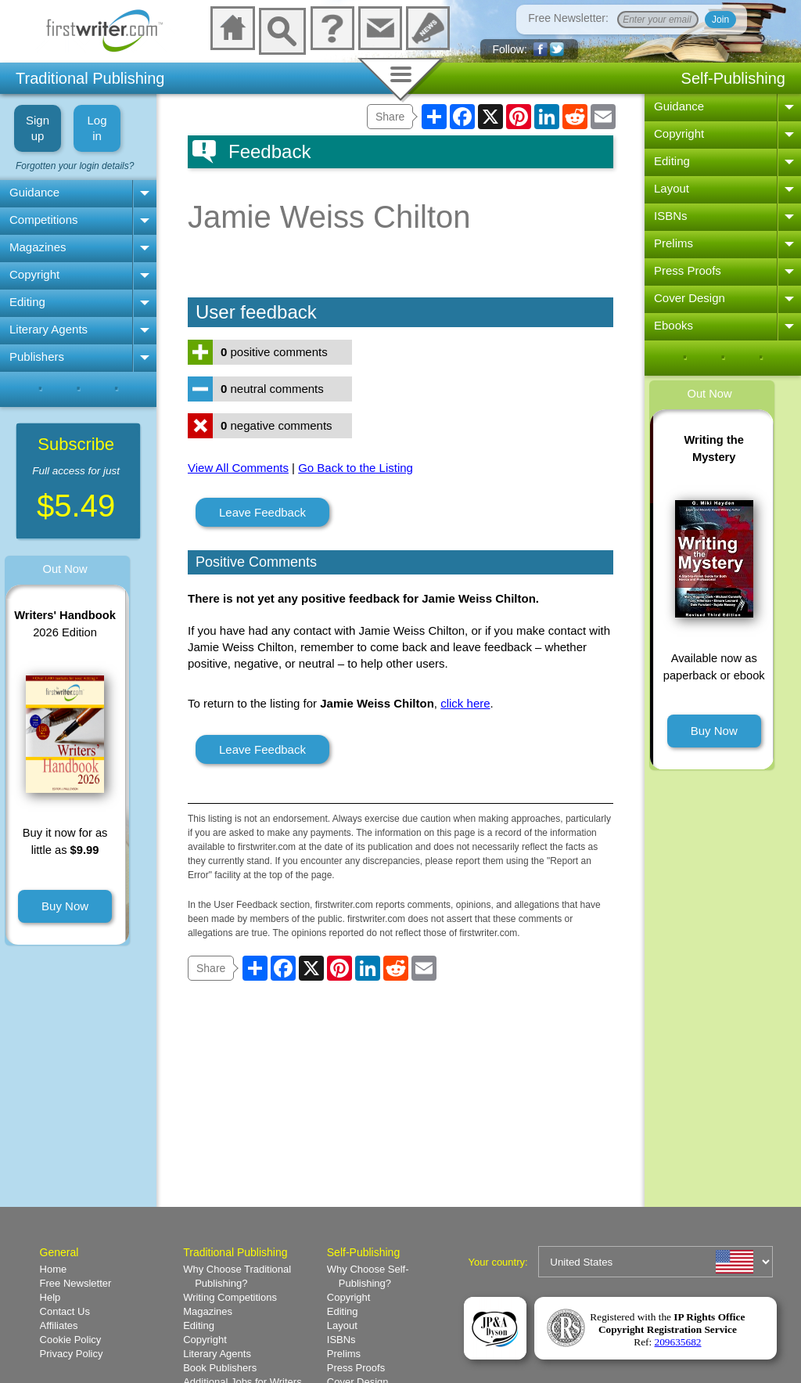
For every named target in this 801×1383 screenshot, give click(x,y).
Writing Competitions (230, 1297)
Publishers (36, 356)
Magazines (37, 247)
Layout (671, 188)
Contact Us (65, 1311)
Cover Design (689, 297)
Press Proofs (687, 270)
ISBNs (671, 215)
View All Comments (238, 467)
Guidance (34, 192)
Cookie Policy (71, 1339)
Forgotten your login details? (75, 165)
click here (465, 703)
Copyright (34, 274)
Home (53, 1269)
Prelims (673, 243)
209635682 (678, 1342)
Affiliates (59, 1325)
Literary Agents (48, 329)
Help (50, 1297)
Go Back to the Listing (355, 467)
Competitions (43, 219)
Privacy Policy (71, 1354)
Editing (27, 301)
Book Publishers (220, 1368)
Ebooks (673, 325)
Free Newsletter (76, 1283)
